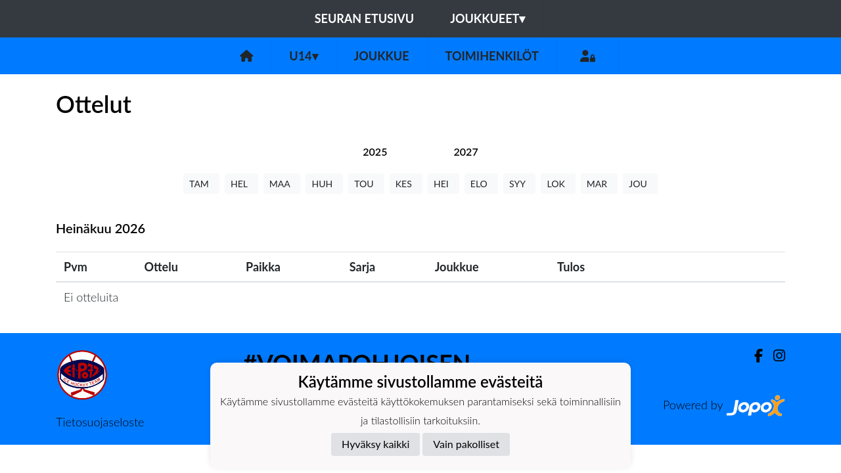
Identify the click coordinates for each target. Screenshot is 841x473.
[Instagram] (774, 356)
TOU (366, 183)
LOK (558, 183)
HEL (241, 183)
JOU (640, 183)
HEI (443, 183)
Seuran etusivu (365, 18)
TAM (201, 183)
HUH (324, 183)
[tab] (375, 151)
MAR (599, 183)
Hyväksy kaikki (375, 444)
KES (406, 183)
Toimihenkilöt (492, 56)
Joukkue (381, 56)
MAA (282, 183)
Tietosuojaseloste (100, 422)
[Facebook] (753, 356)
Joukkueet (487, 18)
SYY (519, 183)
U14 (303, 56)
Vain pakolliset (466, 444)
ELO (481, 183)
